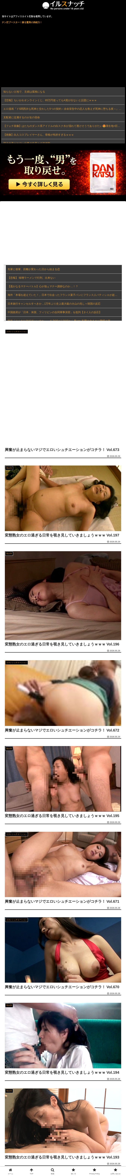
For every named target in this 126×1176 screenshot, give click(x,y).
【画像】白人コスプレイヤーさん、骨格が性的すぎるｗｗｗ (38, 134)
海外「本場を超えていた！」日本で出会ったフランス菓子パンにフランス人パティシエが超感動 (64, 294)
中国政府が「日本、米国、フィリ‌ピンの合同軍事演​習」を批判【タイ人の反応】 (55, 312)
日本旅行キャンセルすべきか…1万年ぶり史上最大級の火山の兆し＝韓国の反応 (54, 303)
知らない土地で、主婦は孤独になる (24, 91)
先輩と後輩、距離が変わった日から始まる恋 (34, 269)
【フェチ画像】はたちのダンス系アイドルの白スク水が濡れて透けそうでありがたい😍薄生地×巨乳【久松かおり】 (64, 125)
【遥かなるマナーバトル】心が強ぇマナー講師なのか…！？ (43, 286)
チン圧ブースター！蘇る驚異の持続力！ (22, 22)
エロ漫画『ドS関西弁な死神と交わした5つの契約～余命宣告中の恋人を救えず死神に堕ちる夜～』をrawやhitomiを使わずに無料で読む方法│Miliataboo (64, 108)
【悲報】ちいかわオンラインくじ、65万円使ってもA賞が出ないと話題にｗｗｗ (50, 100)
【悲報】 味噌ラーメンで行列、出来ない (31, 277)
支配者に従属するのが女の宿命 (21, 117)
